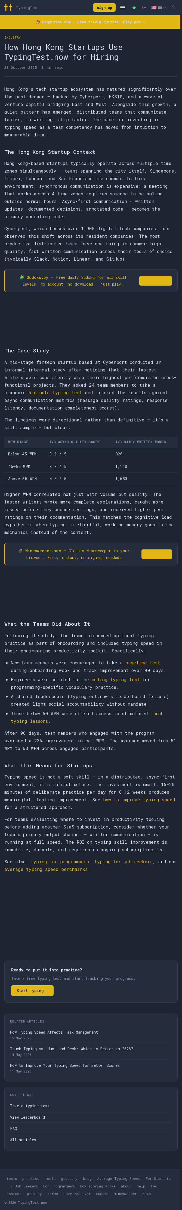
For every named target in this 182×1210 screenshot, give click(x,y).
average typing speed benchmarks (46, 869)
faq (154, 1186)
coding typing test (116, 679)
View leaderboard (27, 1117)
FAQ (13, 1128)
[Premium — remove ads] (134, 7)
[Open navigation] (123, 8)
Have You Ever (77, 1194)
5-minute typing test (55, 392)
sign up (104, 7)
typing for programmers (60, 861)
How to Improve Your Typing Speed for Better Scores (65, 1065)
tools (50, 1178)
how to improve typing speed (139, 799)
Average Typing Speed (118, 1178)
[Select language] (158, 8)
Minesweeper (125, 1194)
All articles (23, 1139)
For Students (158, 1178)
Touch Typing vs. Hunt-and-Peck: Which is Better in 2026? (71, 1048)
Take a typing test (30, 1105)
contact (14, 1194)
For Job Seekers (22, 1186)
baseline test (142, 662)
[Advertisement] (91, 918)
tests (12, 1178)
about (126, 1186)
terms (52, 1194)
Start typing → (32, 990)
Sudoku (102, 1194)
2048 (146, 1194)
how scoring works (97, 1186)
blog (87, 1178)
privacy (34, 1194)
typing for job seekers (123, 861)
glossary (69, 1178)
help (141, 1186)
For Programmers (59, 1186)
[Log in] (173, 8)
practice (30, 1178)
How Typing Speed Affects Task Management (54, 1032)
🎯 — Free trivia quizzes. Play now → (90, 22)
